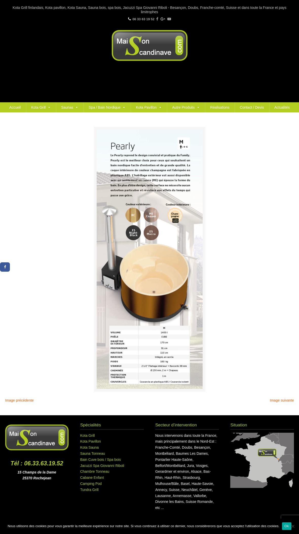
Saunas (69, 107)
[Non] (292, 526)
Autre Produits (186, 107)
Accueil (15, 107)
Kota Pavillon (149, 107)
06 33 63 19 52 (143, 19)
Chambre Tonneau (94, 471)
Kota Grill (41, 107)
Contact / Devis (252, 107)
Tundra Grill (89, 490)
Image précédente (19, 400)
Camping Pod (91, 484)
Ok (287, 526)
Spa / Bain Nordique (107, 107)
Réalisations (220, 107)
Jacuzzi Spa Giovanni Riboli (102, 466)
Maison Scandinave (150, 45)
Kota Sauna (89, 447)
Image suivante (282, 400)
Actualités (282, 107)
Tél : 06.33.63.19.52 (36, 463)
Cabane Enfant (92, 478)
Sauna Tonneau (92, 453)
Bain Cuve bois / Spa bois (100, 460)
